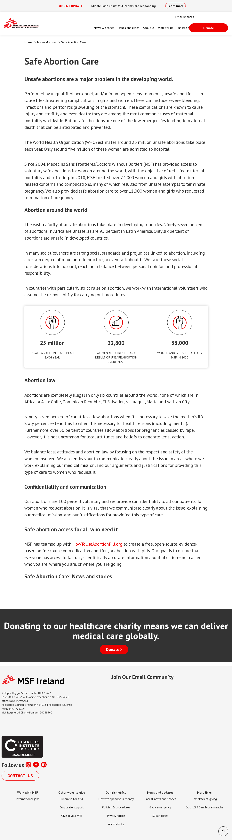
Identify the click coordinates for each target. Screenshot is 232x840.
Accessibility (116, 824)
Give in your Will (71, 816)
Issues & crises (47, 42)
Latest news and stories (160, 799)
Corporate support (72, 807)
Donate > (114, 649)
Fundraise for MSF (72, 799)
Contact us (20, 776)
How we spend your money (116, 799)
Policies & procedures (116, 807)
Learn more (175, 6)
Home (28, 42)
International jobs (27, 799)
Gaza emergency (160, 807)
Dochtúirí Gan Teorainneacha (204, 807)
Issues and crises (128, 28)
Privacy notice (116, 816)
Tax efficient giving (204, 799)
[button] (223, 831)
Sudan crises (160, 816)
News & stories (104, 28)
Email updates (184, 17)
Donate (208, 28)
